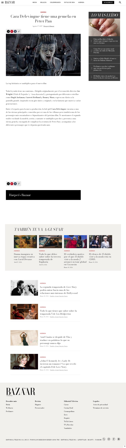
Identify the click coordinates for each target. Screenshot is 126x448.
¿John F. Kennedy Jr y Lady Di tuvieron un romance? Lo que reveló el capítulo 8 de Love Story (58, 364)
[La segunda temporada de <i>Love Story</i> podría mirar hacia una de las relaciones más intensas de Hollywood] (24, 288)
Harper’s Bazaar (49, 26)
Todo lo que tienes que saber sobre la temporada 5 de (58, 312)
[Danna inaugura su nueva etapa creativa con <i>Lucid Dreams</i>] (25, 241)
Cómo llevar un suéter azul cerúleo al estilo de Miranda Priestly (104, 51)
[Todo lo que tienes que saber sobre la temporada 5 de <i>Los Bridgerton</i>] (24, 311)
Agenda (81, 2)
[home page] (10, 2)
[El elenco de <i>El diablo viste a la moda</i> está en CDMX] (100, 241)
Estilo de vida (69, 2)
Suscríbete (108, 2)
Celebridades (55, 2)
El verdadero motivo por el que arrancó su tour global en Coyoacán (75, 259)
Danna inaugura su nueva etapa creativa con (24, 256)
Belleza (43, 2)
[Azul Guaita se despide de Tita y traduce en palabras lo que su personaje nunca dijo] (24, 338)
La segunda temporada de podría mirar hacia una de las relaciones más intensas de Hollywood (59, 290)
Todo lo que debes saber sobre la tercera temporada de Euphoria (50, 258)
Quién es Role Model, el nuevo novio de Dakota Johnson (105, 59)
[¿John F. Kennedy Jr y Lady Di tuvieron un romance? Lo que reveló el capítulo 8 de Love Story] (24, 361)
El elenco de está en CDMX (100, 256)
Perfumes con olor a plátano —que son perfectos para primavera (105, 68)
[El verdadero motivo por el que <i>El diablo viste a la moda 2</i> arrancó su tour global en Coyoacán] (75, 241)
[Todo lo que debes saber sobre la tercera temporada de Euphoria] (50, 241)
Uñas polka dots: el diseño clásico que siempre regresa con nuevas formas (106, 41)
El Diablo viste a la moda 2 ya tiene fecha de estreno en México (106, 77)
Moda (35, 2)
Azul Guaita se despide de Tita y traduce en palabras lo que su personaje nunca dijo (56, 340)
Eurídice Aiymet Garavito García (58, 296)
